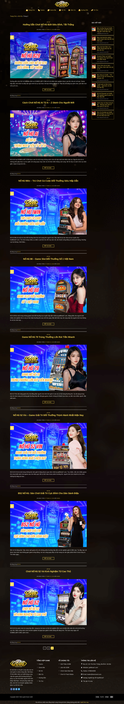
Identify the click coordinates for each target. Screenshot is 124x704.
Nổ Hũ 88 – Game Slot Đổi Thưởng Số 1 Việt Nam (48, 259)
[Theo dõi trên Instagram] (14, 689)
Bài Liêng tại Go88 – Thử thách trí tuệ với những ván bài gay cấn (105, 76)
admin (58, 29)
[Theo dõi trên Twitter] (16, 689)
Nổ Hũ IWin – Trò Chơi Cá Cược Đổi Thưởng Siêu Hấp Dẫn (48, 181)
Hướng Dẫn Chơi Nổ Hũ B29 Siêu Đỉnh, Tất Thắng (48, 24)
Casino (41, 10)
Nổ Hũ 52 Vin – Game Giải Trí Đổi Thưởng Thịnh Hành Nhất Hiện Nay (48, 415)
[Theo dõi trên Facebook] (11, 689)
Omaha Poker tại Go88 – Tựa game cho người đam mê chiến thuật (105, 57)
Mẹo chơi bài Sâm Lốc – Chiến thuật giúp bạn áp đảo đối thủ (104, 48)
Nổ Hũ (62, 10)
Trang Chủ (30, 10)
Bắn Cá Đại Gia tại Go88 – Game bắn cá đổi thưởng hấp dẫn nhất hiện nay (105, 29)
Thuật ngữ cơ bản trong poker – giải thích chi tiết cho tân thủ (104, 85)
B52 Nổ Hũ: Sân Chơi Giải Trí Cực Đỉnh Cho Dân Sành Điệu (48, 493)
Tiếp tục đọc (48, 90)
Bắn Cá (71, 10)
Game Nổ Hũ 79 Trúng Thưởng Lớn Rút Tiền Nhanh (48, 337)
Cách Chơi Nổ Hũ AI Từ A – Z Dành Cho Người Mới (48, 102)
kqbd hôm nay (85, 702)
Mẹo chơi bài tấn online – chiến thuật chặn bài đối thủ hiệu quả (105, 39)
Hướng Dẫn (83, 10)
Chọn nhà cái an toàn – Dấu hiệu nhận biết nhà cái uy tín (105, 67)
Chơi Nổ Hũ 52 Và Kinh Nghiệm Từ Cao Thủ (48, 571)
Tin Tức (94, 10)
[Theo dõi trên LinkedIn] (19, 689)
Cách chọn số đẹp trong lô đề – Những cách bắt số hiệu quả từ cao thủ (105, 104)
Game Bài (51, 10)
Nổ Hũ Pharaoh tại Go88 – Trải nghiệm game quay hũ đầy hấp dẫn (105, 95)
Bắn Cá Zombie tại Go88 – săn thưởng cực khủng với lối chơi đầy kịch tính (105, 114)
